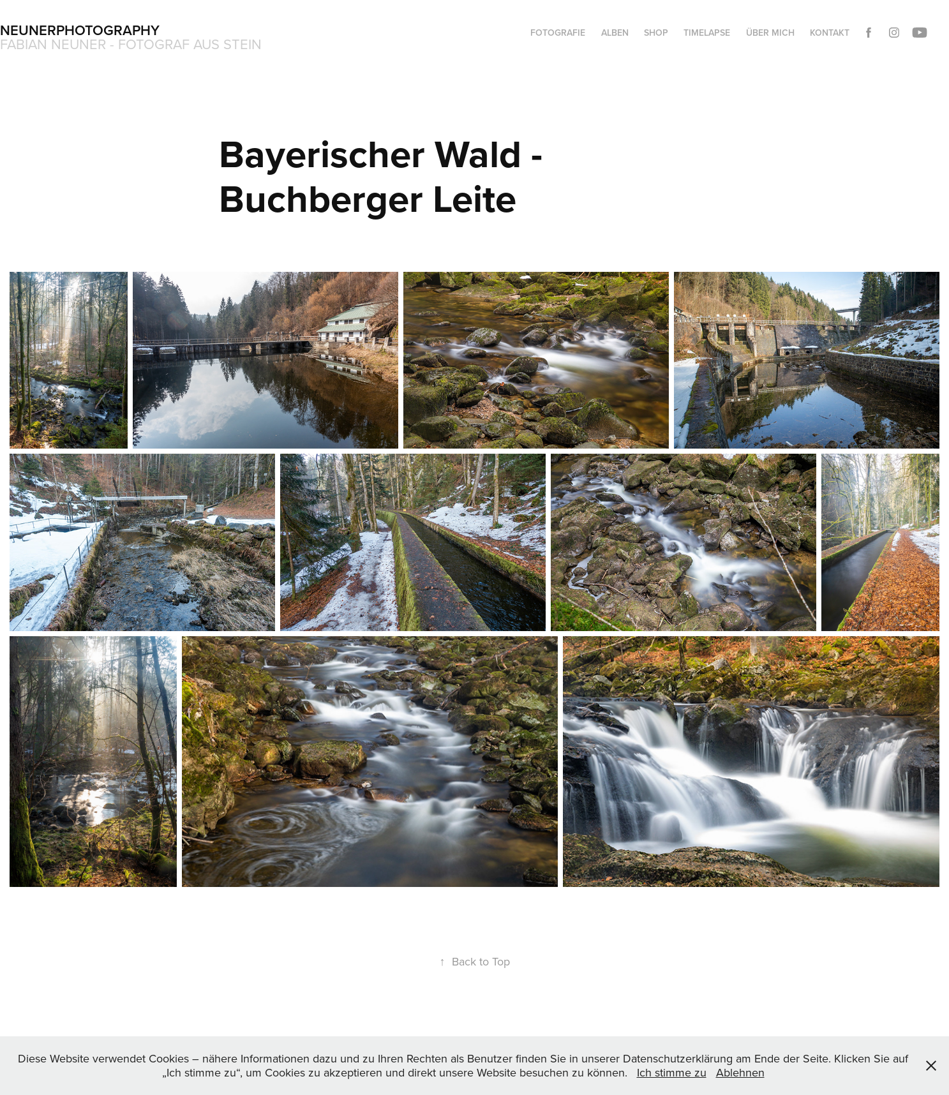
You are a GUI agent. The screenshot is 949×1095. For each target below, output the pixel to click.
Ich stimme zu (671, 1072)
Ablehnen (740, 1072)
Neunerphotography (80, 30)
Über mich (770, 32)
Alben (615, 32)
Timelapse (707, 32)
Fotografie (557, 32)
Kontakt (829, 32)
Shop (656, 32)
